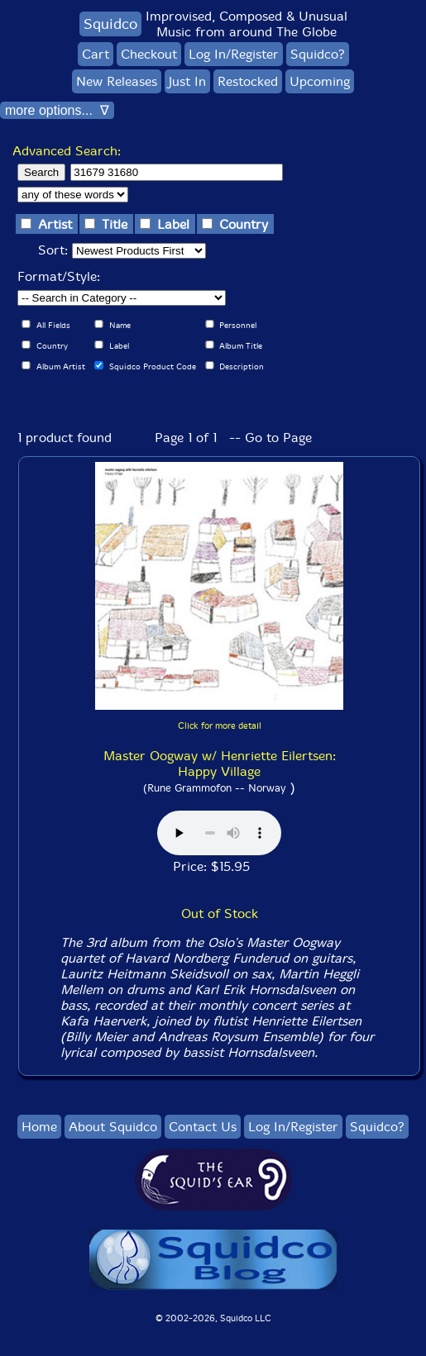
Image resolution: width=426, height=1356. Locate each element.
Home (39, 1127)
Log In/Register (234, 54)
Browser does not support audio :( (219, 833)
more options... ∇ (57, 110)
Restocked (248, 81)
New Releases (116, 81)
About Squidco (113, 1127)
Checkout (149, 54)
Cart (95, 54)
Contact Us (203, 1127)
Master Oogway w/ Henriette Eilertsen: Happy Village (219, 763)
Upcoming (320, 81)
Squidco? (317, 54)
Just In (187, 81)
